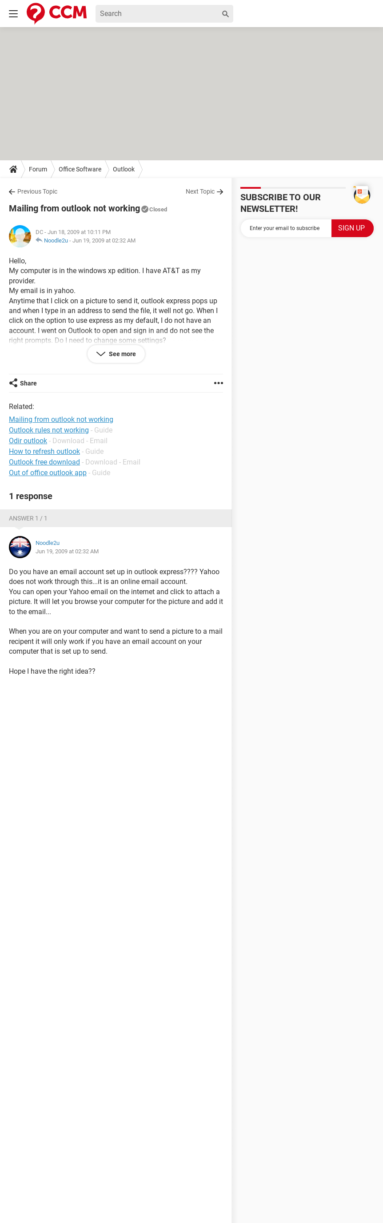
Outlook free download (44, 462)
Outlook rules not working (49, 430)
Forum (38, 169)
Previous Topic (37, 191)
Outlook (124, 169)
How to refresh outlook (44, 451)
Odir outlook (28, 441)
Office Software (80, 169)
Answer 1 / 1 (28, 518)
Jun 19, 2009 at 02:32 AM (104, 240)
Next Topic (200, 191)
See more (122, 353)
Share (28, 383)
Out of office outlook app (48, 473)
